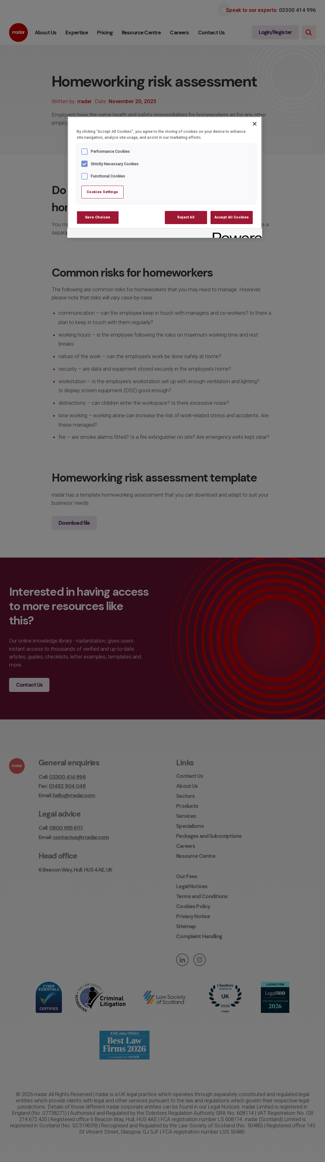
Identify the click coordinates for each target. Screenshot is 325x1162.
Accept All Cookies (232, 217)
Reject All (186, 217)
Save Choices (97, 217)
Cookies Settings (102, 192)
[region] (164, 177)
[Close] (255, 124)
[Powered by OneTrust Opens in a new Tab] (235, 234)
